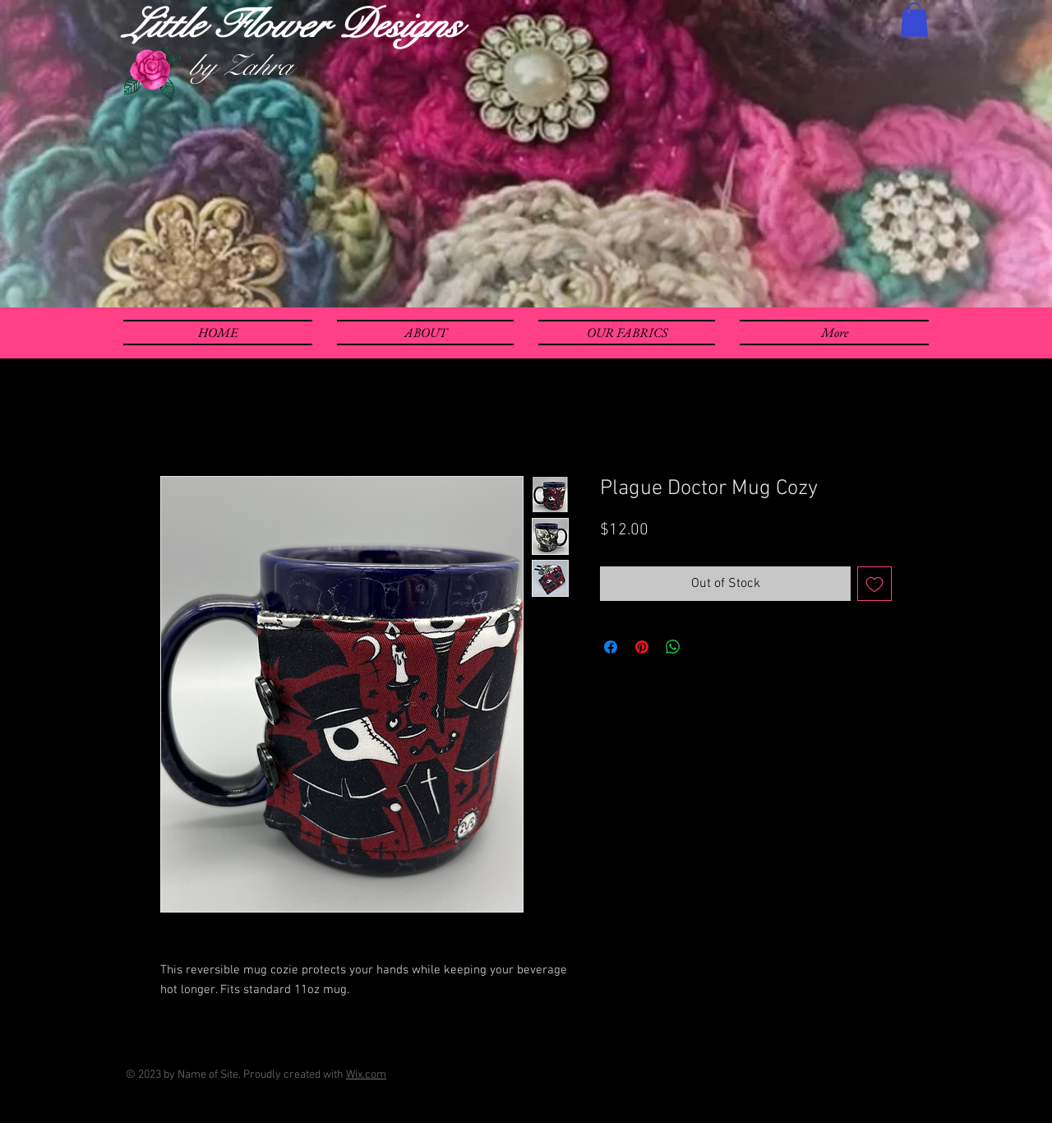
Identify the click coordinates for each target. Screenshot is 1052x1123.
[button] (914, 19)
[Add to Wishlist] (874, 583)
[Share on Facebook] (611, 647)
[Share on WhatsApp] (673, 647)
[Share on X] (704, 647)
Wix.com (366, 1075)
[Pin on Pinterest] (642, 647)
